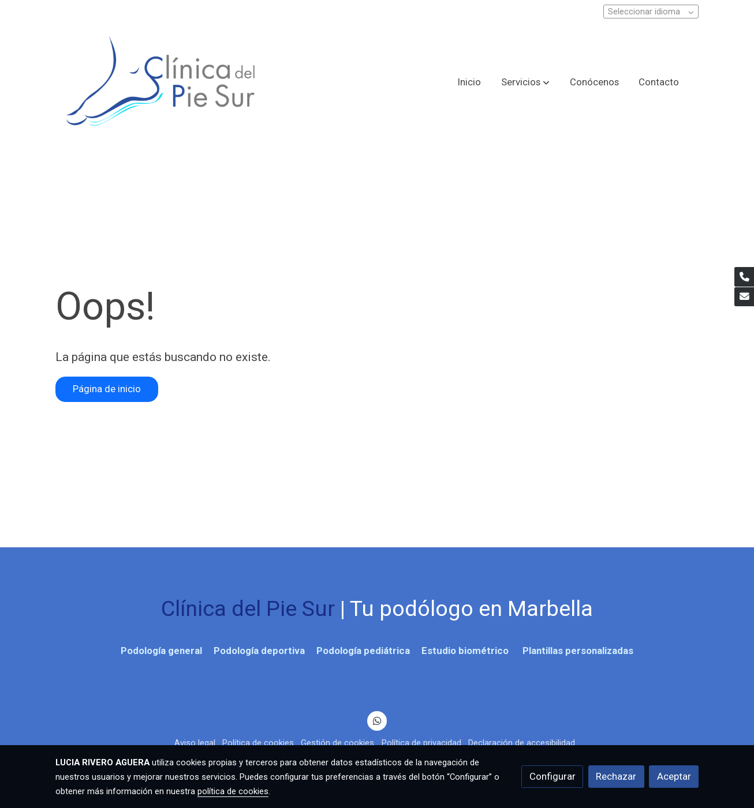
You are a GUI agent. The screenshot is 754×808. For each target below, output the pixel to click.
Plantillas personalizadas (576, 650)
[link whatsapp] (377, 720)
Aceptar (674, 776)
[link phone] (744, 277)
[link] (161, 82)
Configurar (552, 776)
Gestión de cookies (337, 743)
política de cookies (232, 791)
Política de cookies (258, 743)
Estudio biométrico (466, 650)
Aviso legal (194, 743)
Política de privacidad (421, 743)
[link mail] (744, 297)
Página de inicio (107, 388)
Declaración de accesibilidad (521, 743)
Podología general (161, 650)
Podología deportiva (258, 650)
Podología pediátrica (363, 650)
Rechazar (616, 776)
